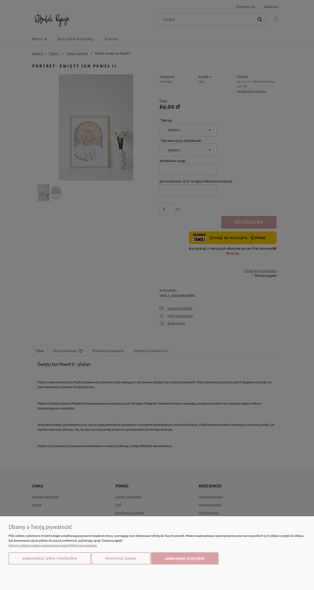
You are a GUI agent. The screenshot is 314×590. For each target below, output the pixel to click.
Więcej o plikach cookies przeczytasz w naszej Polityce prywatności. (53, 545)
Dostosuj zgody (120, 558)
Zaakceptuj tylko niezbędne (49, 558)
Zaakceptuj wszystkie (185, 558)
